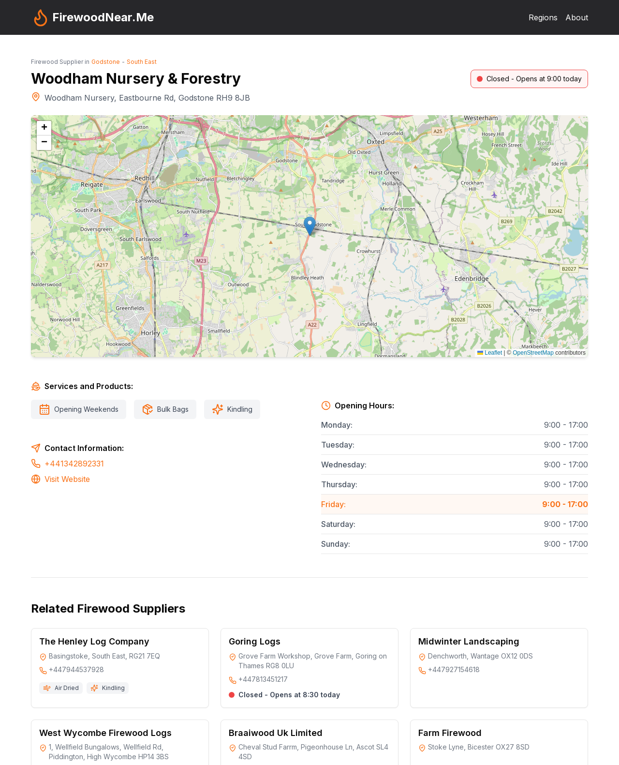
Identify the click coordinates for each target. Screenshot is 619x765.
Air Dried (67, 687)
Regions (543, 17)
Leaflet (489, 352)
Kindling (239, 409)
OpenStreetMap (533, 352)
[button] (310, 226)
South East (142, 61)
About (576, 17)
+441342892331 (74, 463)
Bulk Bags (173, 409)
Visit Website (67, 479)
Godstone (105, 61)
